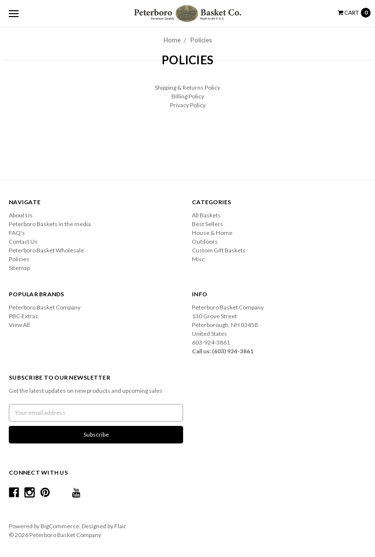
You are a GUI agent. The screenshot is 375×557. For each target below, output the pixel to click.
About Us (21, 215)
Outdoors (205, 241)
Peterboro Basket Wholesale (46, 250)
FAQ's (17, 232)
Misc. (199, 259)
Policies (201, 40)
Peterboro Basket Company (45, 307)
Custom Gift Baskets (219, 250)
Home (172, 40)
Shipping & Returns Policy (187, 87)
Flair (119, 526)
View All (19, 324)
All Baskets (206, 215)
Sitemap (19, 267)
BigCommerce (60, 526)
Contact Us (23, 241)
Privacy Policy (188, 105)
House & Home (212, 232)
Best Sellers (207, 224)
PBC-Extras (23, 316)
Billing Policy (187, 96)
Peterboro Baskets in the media (50, 224)
